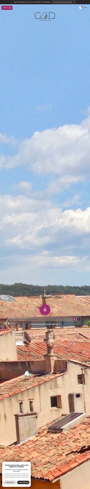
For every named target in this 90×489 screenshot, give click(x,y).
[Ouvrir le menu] (6, 8)
